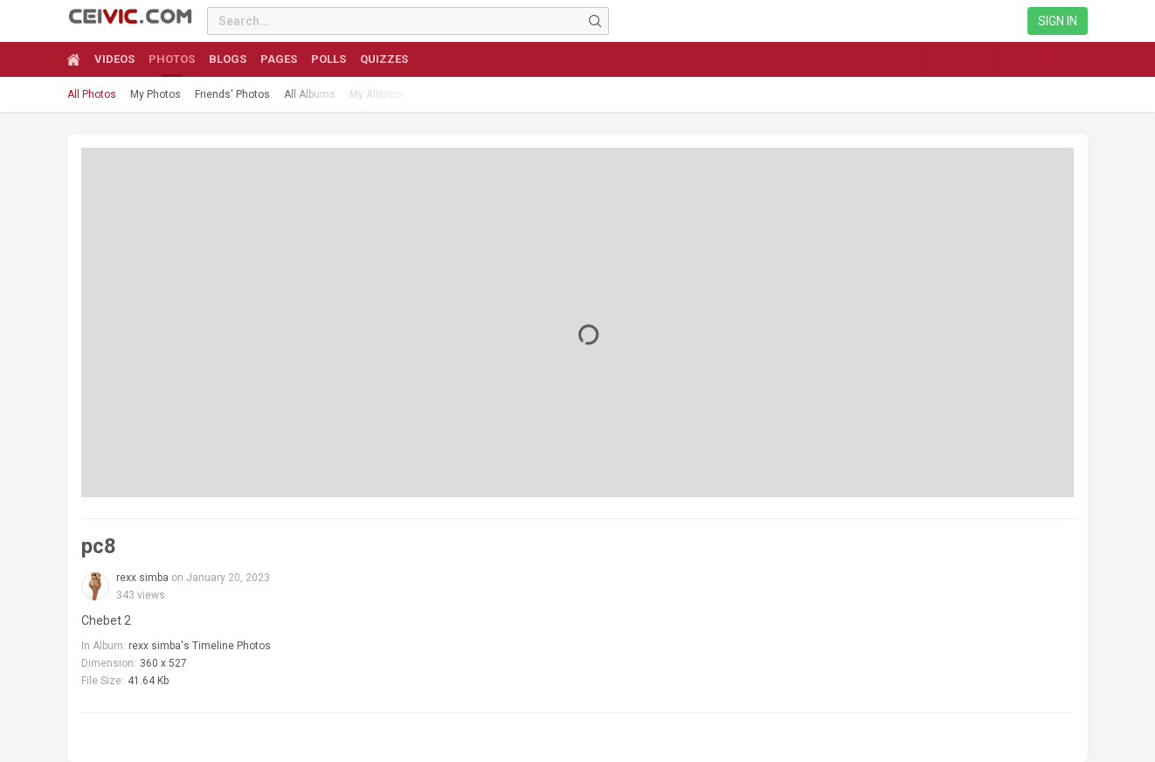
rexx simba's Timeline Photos (199, 646)
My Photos (155, 94)
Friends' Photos (232, 94)
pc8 (98, 546)
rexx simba (142, 578)
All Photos (91, 94)
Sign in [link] (1057, 21)
